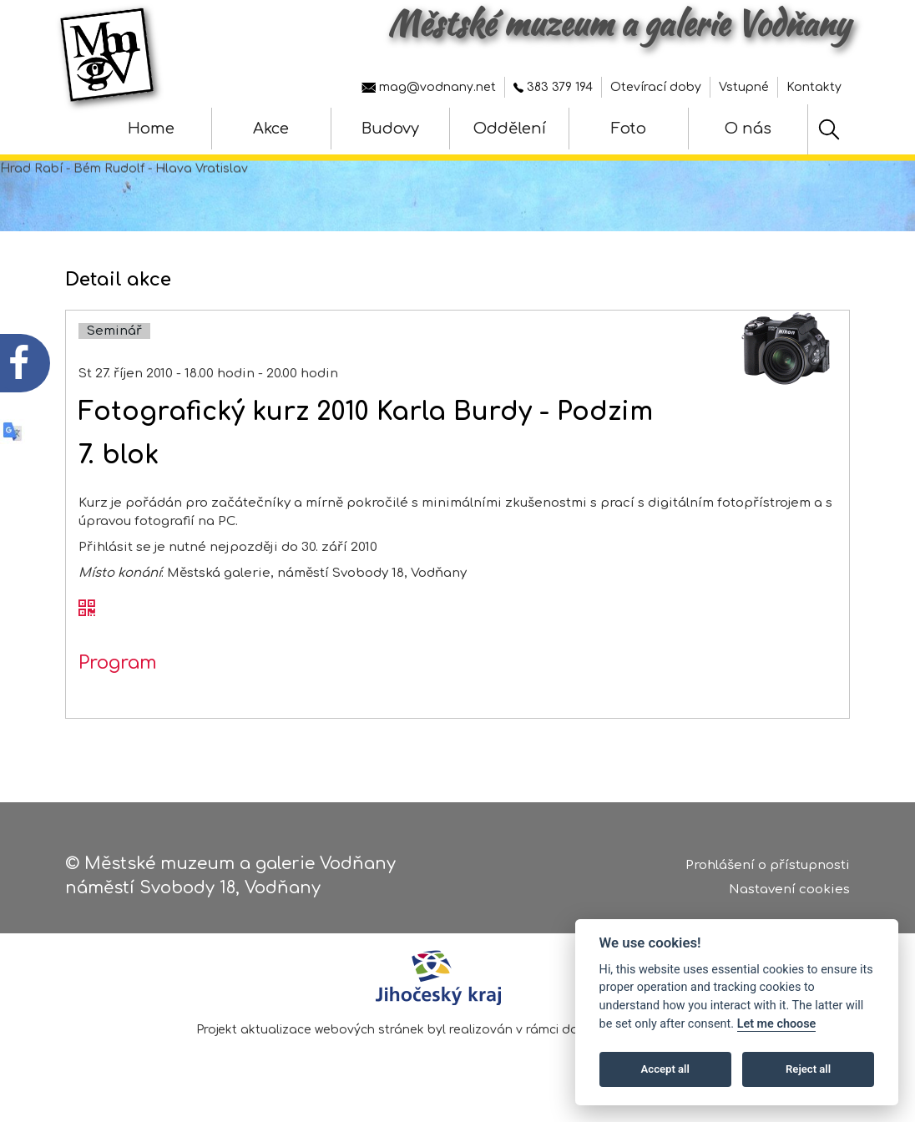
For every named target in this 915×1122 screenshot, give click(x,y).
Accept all (665, 1069)
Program (117, 676)
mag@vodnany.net (428, 87)
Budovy (390, 128)
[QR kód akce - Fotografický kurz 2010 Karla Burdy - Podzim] (86, 622)
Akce (271, 128)
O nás (748, 128)
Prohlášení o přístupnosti (767, 869)
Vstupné (744, 87)
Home (151, 128)
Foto (628, 128)
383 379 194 (553, 87)
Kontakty (814, 87)
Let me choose (776, 1024)
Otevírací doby (655, 87)
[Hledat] (829, 129)
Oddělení (509, 128)
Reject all (808, 1069)
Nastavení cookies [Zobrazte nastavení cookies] (789, 892)
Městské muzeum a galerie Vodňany (618, 23)
